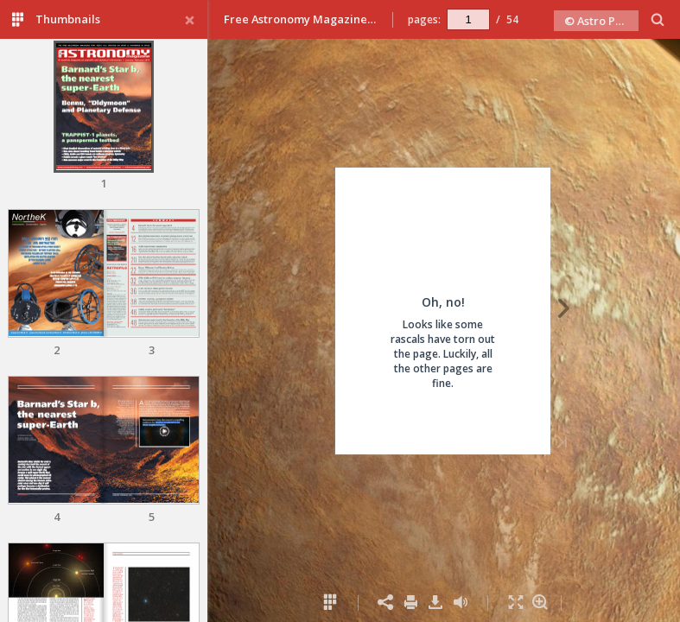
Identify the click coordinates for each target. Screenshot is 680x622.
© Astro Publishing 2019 (601, 21)
